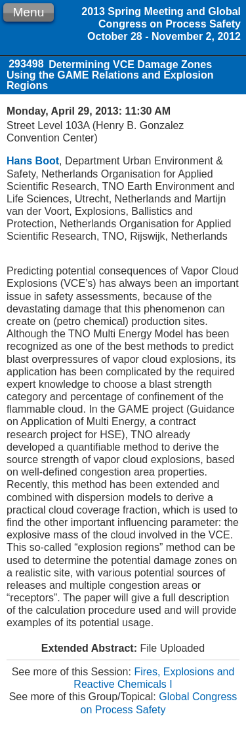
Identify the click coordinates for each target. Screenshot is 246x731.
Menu (28, 12)
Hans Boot (33, 160)
